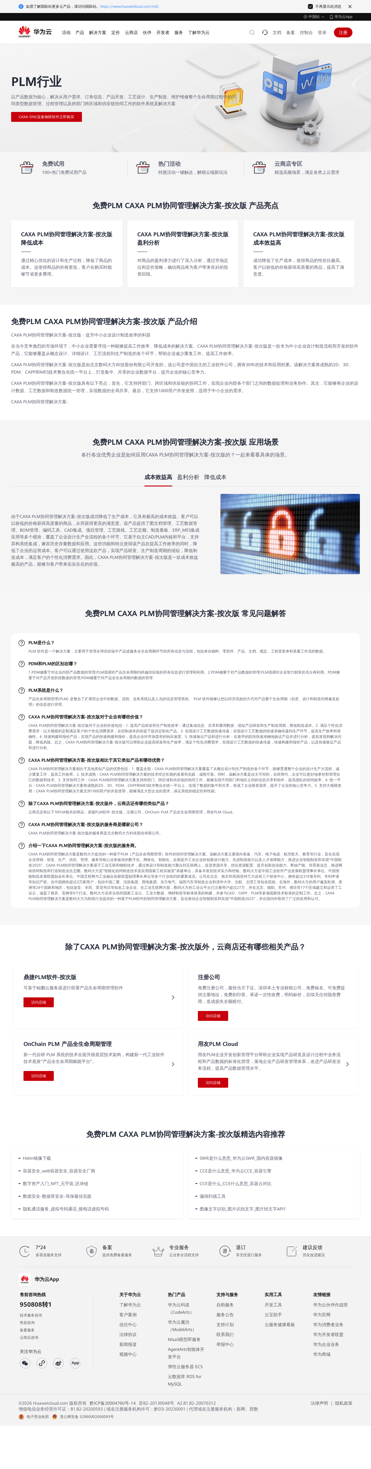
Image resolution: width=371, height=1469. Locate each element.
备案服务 (27, 1330)
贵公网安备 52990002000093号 (87, 1417)
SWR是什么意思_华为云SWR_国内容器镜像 (241, 1158)
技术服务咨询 (31, 1315)
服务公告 (225, 1314)
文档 (277, 32)
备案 (290, 32)
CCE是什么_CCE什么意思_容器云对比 (235, 1183)
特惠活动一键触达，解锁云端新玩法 (193, 172)
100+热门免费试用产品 (64, 172)
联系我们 (225, 1334)
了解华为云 (130, 1304)
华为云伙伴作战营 (330, 1304)
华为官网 (321, 1314)
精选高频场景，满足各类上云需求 (307, 172)
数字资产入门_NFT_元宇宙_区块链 (55, 1183)
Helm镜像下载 (37, 1158)
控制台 (306, 32)
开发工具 (273, 1304)
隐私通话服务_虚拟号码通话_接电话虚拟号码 (66, 1208)
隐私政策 (343, 1403)
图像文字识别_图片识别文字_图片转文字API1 (243, 1208)
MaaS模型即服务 (184, 1339)
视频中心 (128, 1354)
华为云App (343, 17)
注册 (343, 32)
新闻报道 (128, 1344)
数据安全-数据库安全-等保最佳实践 (57, 1196)
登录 (322, 32)
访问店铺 (38, 1002)
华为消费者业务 (328, 1324)
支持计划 (225, 1324)
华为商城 (321, 1354)
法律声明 (319, 1403)
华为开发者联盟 (328, 1334)
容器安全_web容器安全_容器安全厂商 (59, 1170)
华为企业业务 (326, 1344)
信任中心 (128, 1324)
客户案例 (128, 1314)
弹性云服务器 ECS (185, 1366)
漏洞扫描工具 (213, 1196)
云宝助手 (273, 1314)
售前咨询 (27, 1323)
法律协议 (128, 1334)
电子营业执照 (38, 1417)
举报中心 (225, 1344)
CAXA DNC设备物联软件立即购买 (46, 117)
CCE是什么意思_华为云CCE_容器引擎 (235, 1170)
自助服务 (225, 1304)
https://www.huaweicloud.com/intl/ (129, 6)
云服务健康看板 (280, 1324)
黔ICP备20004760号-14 (113, 1403)
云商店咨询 (29, 1337)
